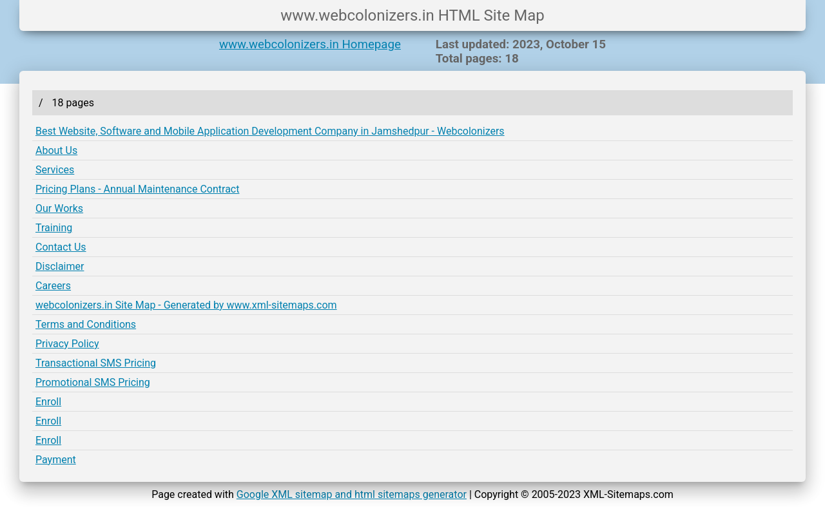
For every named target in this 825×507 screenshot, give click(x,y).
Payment (55, 460)
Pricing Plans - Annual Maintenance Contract (137, 189)
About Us (56, 150)
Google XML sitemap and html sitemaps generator (352, 494)
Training (53, 228)
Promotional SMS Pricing (92, 382)
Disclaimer (59, 266)
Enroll (48, 402)
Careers (53, 286)
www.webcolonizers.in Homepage (310, 44)
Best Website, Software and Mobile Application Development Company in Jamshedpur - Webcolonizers (270, 131)
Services (54, 170)
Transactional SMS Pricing (95, 363)
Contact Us (60, 247)
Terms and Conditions (85, 324)
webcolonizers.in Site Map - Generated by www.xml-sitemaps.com (186, 305)
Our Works (59, 208)
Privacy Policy (67, 344)
